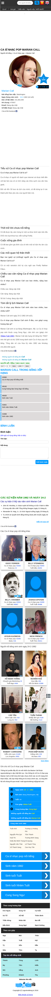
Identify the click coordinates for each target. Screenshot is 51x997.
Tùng (21, 939)
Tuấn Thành (36, 694)
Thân (37, 914)
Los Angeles (12, 735)
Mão (4, 929)
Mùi (20, 914)
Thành (5, 939)
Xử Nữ (21, 894)
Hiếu (36, 944)
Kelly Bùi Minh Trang (17, 820)
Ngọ (4, 914)
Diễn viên (21, 9)
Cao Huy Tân (30, 826)
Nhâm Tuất (27, 783)
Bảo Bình (6, 904)
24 (25, 769)
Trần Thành (29, 813)
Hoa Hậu (36, 660)
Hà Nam (36, 735)
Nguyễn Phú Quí (16, 813)
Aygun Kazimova (12, 615)
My (4, 944)
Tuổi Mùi (12, 583)
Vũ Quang (28, 820)
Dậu (4, 919)
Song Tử (22, 889)
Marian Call (30, 46)
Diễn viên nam (12, 733)
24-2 (21, 90)
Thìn (20, 929)
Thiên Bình (39, 894)
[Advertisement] (25, 25)
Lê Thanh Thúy (30, 823)
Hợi (36, 919)
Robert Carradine (12, 731)
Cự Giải (38, 889)
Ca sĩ (4, 9)
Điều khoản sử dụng (25, 974)
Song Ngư (33, 788)
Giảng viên (36, 733)
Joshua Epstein (36, 579)
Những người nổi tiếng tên (13, 333)
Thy (36, 954)
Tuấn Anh (13, 807)
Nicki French (36, 615)
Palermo (12, 547)
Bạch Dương (40, 904)
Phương (6, 954)
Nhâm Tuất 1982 (7, 313)
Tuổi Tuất (36, 583)
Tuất (20, 919)
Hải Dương (36, 699)
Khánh (21, 954)
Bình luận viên (12, 696)
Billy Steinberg (36, 542)
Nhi (4, 949)
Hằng (21, 949)
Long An (12, 699)
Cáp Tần (12, 694)
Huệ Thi (13, 817)
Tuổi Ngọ (12, 662)
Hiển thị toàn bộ (42, 501)
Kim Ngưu (6, 889)
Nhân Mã (22, 899)
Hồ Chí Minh (36, 662)
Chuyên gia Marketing (12, 660)
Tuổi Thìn (36, 620)
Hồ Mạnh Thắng (12, 658)
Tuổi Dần (36, 547)
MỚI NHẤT (40, 9)
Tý (4, 924)
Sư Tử (5, 894)
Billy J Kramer (12, 579)
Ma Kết (37, 899)
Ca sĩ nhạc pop (18, 46)
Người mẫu (31, 9)
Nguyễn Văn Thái (16, 823)
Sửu (20, 924)
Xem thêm (45, 740)
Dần (36, 924)
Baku (12, 620)
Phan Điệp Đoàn (36, 731)
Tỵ (36, 929)
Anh (36, 949)
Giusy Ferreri (12, 542)
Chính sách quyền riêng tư (25, 985)
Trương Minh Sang (31, 817)
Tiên (20, 944)
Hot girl (13, 9)
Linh (36, 939)
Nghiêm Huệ (36, 658)
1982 (31, 769)
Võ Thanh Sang (15, 826)
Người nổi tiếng (6, 46)
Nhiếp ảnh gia (36, 696)
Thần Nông (7, 899)
